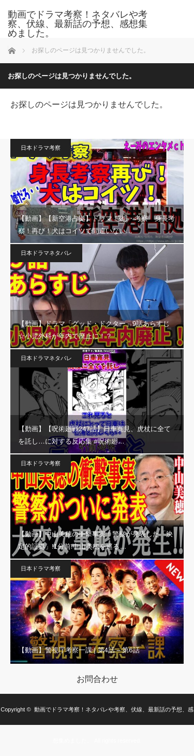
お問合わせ (97, 679)
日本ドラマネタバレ (46, 253)
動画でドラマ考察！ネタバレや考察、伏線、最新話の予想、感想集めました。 (77, 24)
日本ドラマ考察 (41, 148)
